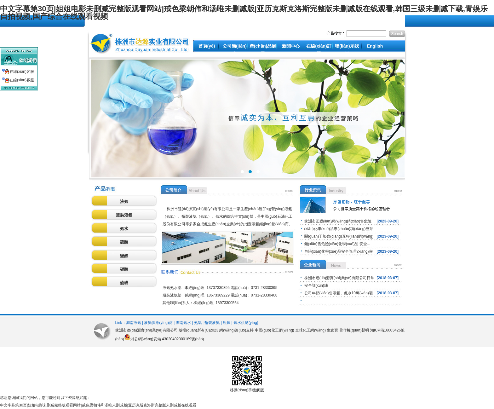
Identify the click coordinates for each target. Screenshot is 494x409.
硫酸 (124, 242)
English (375, 46)
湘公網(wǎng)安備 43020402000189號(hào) (167, 339)
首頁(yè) (206, 46)
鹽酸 (124, 255)
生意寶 (332, 330)
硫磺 (124, 282)
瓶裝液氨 (124, 215)
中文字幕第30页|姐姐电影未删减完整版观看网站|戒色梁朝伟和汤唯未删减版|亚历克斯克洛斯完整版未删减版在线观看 (98, 405)
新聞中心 (291, 46)
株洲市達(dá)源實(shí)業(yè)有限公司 (146, 330)
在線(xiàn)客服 (21, 71)
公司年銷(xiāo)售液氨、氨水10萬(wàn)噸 (338, 293)
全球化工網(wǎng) (310, 330)
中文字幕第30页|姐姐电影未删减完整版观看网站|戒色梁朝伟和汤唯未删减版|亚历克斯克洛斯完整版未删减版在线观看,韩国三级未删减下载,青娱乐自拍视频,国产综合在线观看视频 (244, 12)
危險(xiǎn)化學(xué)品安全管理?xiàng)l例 (339, 251)
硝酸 (124, 269)
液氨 (124, 201)
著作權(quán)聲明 (354, 330)
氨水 (124, 228)
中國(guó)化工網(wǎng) (274, 330)
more (289, 191)
